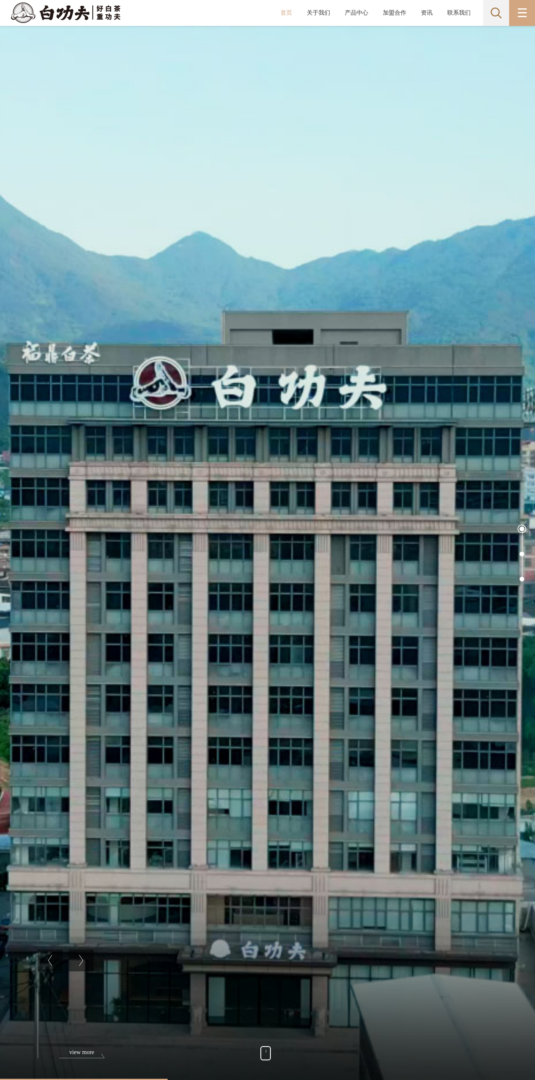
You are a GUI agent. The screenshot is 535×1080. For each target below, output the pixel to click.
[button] (521, 529)
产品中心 (356, 13)
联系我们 (459, 13)
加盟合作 (394, 13)
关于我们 (318, 13)
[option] (267, 553)
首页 (286, 13)
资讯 (427, 13)
